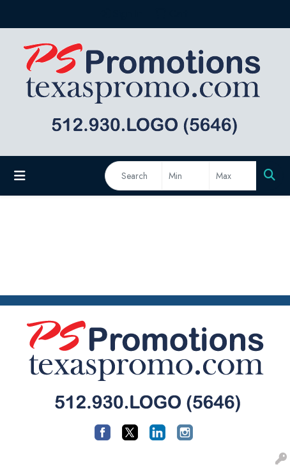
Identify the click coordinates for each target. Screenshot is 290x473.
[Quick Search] (133, 175)
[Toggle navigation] (19, 176)
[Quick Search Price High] (233, 175)
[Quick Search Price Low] (186, 175)
